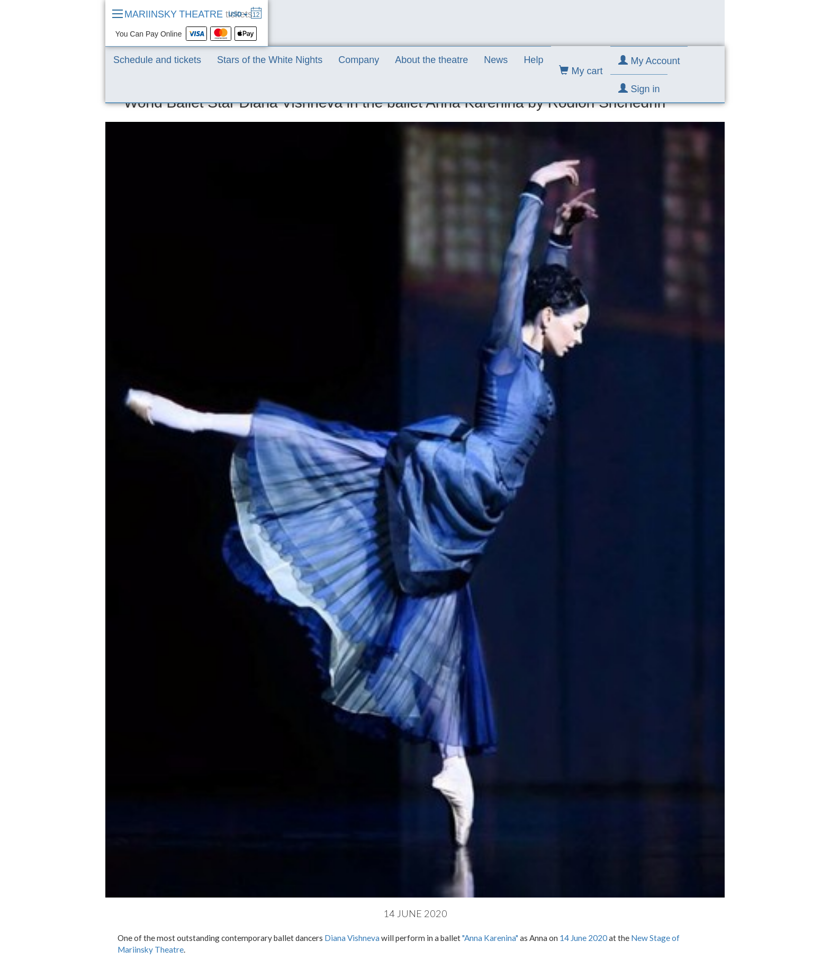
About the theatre (431, 60)
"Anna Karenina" (490, 938)
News (496, 60)
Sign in (639, 88)
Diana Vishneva (352, 938)
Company (358, 60)
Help (533, 60)
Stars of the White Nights (269, 60)
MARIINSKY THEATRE (188, 14)
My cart (580, 70)
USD (238, 14)
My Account (649, 60)
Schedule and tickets (157, 60)
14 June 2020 (583, 938)
